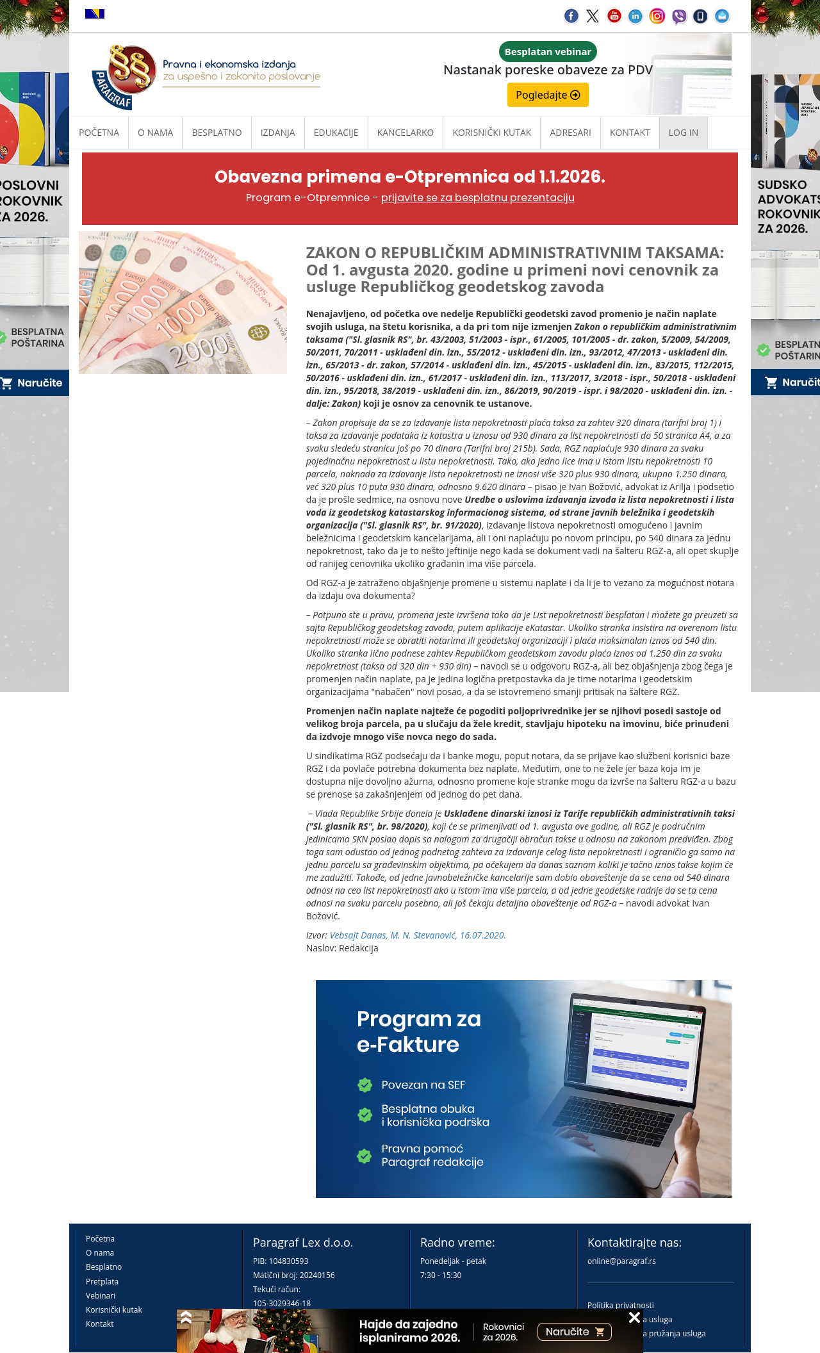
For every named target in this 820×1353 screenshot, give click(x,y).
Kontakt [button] (630, 132)
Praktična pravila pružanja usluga (646, 1333)
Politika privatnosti (620, 1305)
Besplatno (217, 132)
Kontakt (99, 1323)
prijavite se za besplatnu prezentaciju (478, 197)
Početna (99, 132)
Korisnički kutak (114, 1309)
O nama (155, 132)
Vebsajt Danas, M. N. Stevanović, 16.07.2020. (418, 935)
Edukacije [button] (336, 132)
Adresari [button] (570, 132)
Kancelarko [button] (405, 132)
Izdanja (278, 132)
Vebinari (100, 1295)
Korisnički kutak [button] (491, 132)
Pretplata (102, 1281)
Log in (683, 132)
